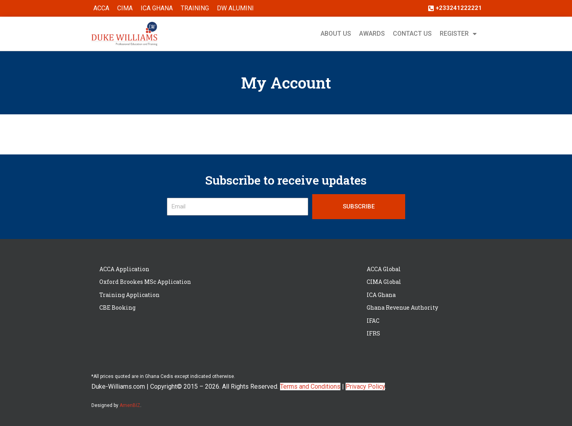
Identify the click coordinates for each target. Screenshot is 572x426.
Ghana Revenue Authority (402, 307)
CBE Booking (117, 307)
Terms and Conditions (310, 386)
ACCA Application (124, 269)
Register (458, 34)
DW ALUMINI (235, 8)
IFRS (373, 333)
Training (195, 8)
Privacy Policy (365, 386)
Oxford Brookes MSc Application (145, 281)
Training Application (129, 295)
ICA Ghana (157, 8)
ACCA (101, 8)
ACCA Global (384, 269)
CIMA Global (384, 281)
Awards (372, 33)
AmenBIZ (130, 405)
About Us (336, 33)
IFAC (373, 320)
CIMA (125, 8)
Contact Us (412, 33)
